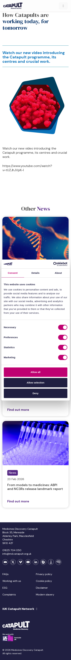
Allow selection (35, 382)
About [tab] (58, 273)
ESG (4, 587)
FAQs (5, 574)
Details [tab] (36, 273)
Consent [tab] (13, 273)
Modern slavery (45, 594)
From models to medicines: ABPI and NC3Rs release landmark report (35, 487)
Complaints (9, 594)
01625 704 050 (11, 550)
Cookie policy (44, 581)
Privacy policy (44, 574)
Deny (35, 393)
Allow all (35, 372)
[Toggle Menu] (63, 6)
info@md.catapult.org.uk (16, 553)
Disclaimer (42, 587)
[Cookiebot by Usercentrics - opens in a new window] (53, 264)
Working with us (11, 581)
